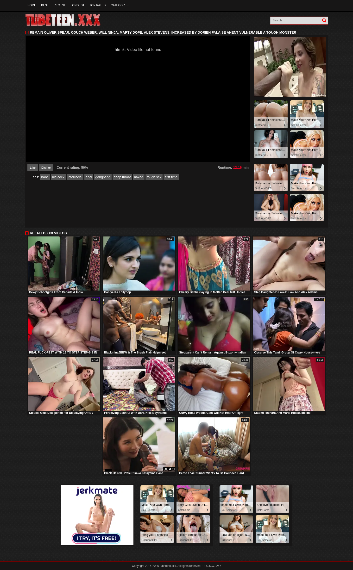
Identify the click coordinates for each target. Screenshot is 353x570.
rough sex (154, 177)
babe (45, 177)
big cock (58, 177)
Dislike (46, 167)
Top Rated (97, 5)
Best (45, 5)
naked (138, 177)
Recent (59, 5)
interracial (75, 177)
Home (31, 5)
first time (171, 177)
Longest (77, 5)
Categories (120, 5)
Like (33, 167)
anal (89, 177)
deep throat (122, 177)
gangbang (102, 177)
